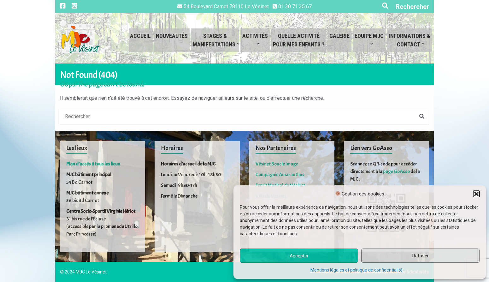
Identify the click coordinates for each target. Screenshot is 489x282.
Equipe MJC (369, 40)
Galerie (339, 40)
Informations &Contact (409, 40)
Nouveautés (172, 40)
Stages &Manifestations (214, 40)
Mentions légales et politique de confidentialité (356, 270)
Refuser (420, 256)
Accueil (140, 40)
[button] (476, 194)
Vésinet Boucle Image (277, 164)
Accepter (299, 256)
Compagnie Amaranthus (280, 174)
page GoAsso (396, 171)
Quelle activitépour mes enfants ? (298, 40)
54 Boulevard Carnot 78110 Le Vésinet (226, 6)
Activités (255, 40)
